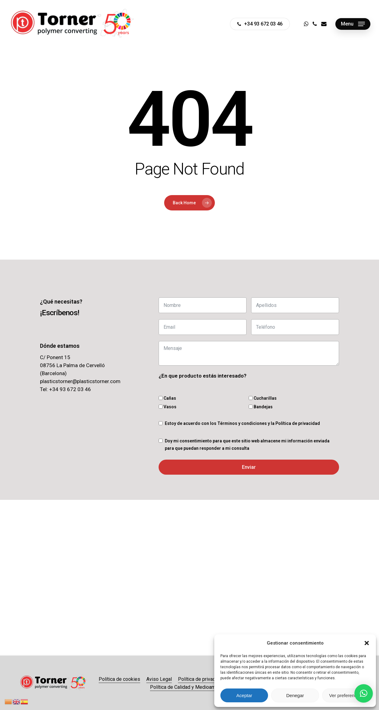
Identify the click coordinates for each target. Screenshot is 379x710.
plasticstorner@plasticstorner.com (80, 381)
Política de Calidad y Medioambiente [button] (189, 687)
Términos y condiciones (242, 423)
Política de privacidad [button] (201, 679)
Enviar (249, 467)
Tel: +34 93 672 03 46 (65, 389)
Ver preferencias (346, 695)
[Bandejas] (251, 407)
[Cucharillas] (251, 398)
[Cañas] (161, 398)
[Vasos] (161, 407)
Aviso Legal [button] (159, 679)
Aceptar (244, 695)
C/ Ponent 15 (55, 357)
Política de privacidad (297, 423)
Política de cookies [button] (119, 679)
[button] (367, 643)
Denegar (295, 695)
